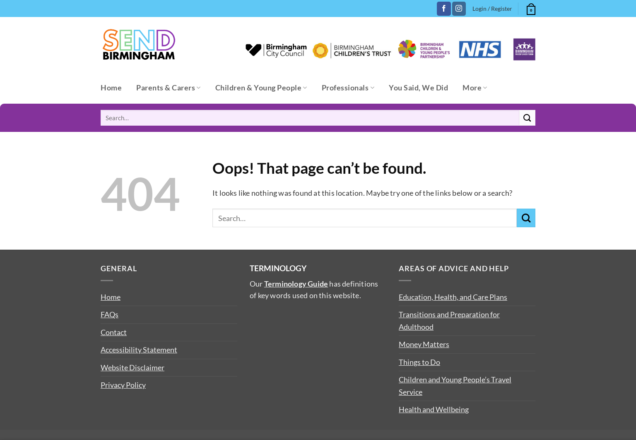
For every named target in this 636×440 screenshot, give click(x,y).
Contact (114, 332)
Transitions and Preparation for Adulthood (449, 320)
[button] (530, 7)
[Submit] (527, 118)
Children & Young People (261, 87)
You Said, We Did (418, 87)
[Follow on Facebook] (443, 9)
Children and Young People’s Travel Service (455, 385)
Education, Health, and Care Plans (453, 296)
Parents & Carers (168, 87)
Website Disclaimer (132, 367)
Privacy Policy (123, 384)
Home (111, 87)
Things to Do (419, 362)
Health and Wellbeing (434, 409)
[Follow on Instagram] (459, 9)
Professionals (348, 87)
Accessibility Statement (139, 349)
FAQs (109, 314)
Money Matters (424, 344)
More (475, 87)
